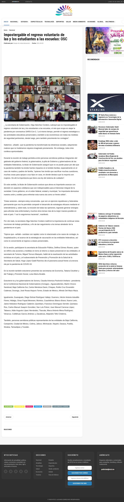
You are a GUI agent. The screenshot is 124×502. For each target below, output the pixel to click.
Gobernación (19, 406)
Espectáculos (36, 21)
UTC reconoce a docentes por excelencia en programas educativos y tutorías (108, 242)
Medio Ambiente (79, 21)
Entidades (47, 406)
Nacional (14, 21)
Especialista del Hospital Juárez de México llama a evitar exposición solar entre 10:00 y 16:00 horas (110, 254)
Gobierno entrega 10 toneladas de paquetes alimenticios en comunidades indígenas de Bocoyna (111, 216)
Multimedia (110, 21)
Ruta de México (53, 475)
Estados (24, 21)
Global (100, 21)
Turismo (38, 475)
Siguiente (75, 417)
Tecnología (49, 21)
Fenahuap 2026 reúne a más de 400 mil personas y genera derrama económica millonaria (109, 143)
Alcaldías (39, 463)
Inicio (4, 1)
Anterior (8, 417)
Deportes (60, 21)
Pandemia (38, 406)
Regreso (29, 406)
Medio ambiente (54, 469)
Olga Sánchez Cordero (60, 406)
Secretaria (8, 406)
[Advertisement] (42, 61)
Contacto (28, 1)
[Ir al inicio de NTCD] (64, 10)
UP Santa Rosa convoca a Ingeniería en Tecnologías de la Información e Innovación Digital (109, 117)
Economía (91, 21)
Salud (68, 21)
